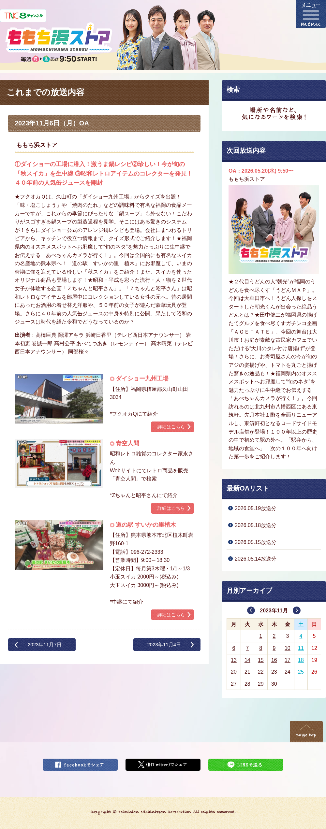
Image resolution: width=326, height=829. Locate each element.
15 (261, 660)
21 (247, 672)
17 (287, 660)
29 (261, 684)
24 (287, 672)
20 (234, 672)
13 (234, 660)
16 (274, 660)
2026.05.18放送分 (255, 525)
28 (247, 684)
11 (301, 648)
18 (301, 660)
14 (247, 660)
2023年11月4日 (164, 644)
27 (234, 684)
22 (261, 672)
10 (287, 648)
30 (274, 684)
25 (301, 672)
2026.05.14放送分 (255, 559)
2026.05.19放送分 (255, 508)
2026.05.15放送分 (255, 542)
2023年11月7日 (45, 644)
